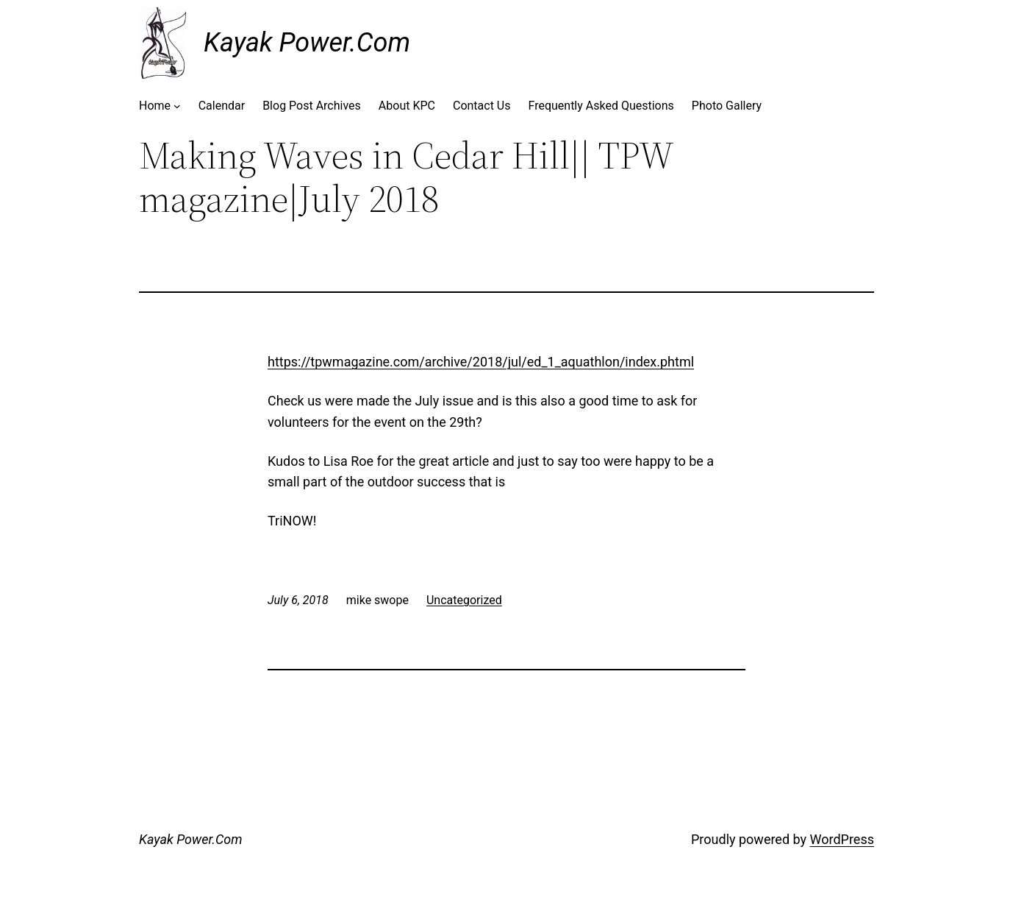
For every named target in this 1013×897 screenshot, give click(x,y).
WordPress (842, 839)
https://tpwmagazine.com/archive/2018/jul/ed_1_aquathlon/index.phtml (481, 361)
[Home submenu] (177, 106)
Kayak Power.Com (307, 42)
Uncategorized (464, 600)
